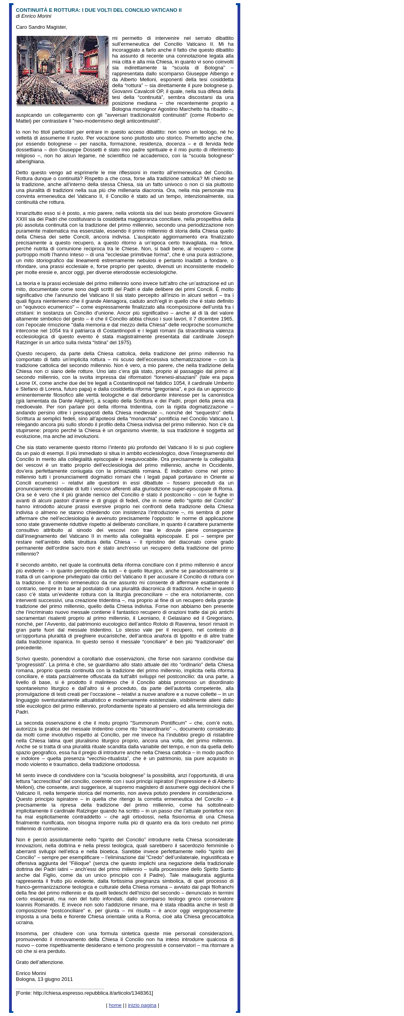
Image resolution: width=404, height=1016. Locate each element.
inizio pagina (142, 1005)
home (115, 1005)
